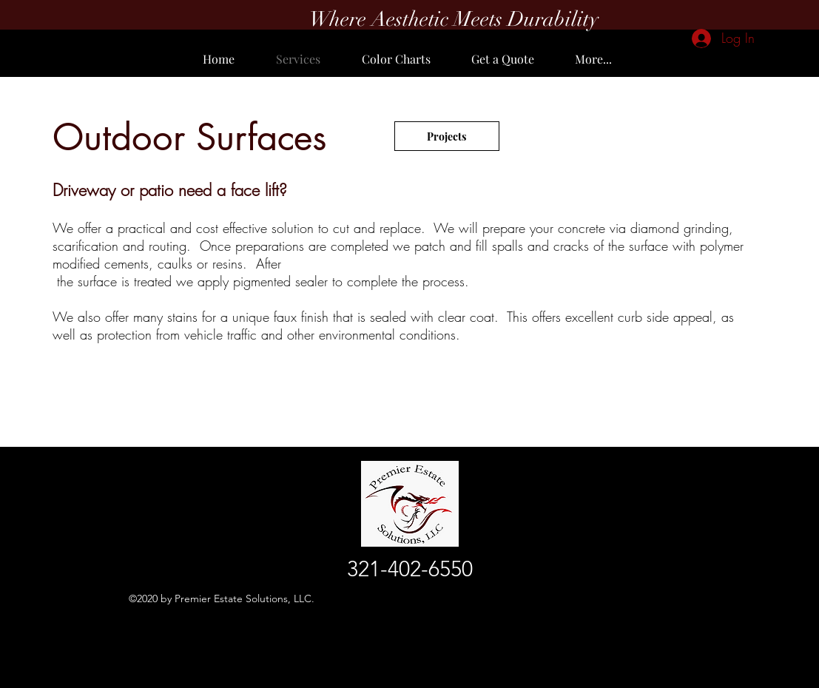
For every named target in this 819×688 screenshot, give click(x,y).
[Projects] (446, 136)
